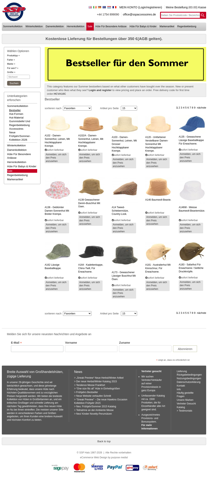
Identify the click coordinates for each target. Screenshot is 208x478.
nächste (201, 107)
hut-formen (16, 113)
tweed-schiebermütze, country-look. (120, 211)
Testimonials (185, 410)
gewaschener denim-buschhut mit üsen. (89, 203)
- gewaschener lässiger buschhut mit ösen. (124, 276)
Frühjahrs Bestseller (87, 392)
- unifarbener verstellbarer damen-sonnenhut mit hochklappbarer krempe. (156, 144)
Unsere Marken (185, 400)
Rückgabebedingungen (189, 374)
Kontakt (181, 385)
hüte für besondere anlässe (111, 26)
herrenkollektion (75, 26)
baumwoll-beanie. (158, 199)
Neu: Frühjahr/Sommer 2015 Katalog (96, 406)
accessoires (16, 128)
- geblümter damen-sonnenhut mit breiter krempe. (57, 211)
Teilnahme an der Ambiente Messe (95, 410)
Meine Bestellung (177, 7)
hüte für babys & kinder (143, 26)
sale (90, 26)
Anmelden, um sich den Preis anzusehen (56, 158)
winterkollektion (34, 26)
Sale (9, 170)
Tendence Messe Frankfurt (90, 385)
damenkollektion (55, 26)
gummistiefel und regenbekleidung (19, 123)
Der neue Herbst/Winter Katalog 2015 (96, 381)
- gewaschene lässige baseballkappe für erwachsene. (191, 140)
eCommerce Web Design (93, 457)
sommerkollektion (12, 26)
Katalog (181, 407)
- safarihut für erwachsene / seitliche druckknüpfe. (191, 268)
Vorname (71, 342)
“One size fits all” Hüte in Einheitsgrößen (98, 388)
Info (179, 389)
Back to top (103, 441)
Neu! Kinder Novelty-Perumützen (94, 413)
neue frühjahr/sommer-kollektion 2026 (19, 136)
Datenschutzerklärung (188, 382)
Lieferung (182, 371)
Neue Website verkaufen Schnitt (93, 395)
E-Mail (16, 343)
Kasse (202, 7)
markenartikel (167, 26)
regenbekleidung (186, 26)
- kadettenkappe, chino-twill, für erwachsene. (90, 268)
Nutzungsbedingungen (189, 378)
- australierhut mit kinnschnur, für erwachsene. (158, 268)
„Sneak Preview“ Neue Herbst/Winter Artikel (100, 377)
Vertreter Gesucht (186, 403)
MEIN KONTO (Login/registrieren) (140, 7)
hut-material (16, 117)
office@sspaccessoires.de (139, 14)
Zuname (124, 342)
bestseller (15, 110)
